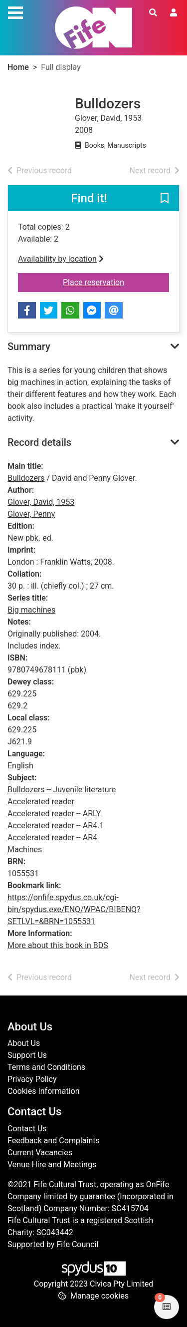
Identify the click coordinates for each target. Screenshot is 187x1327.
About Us (23, 1043)
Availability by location (61, 259)
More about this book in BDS (57, 945)
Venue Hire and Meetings (51, 1164)
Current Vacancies (39, 1152)
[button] (164, 198)
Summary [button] (28, 346)
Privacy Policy (32, 1079)
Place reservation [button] (116, 281)
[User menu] (173, 13)
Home (18, 67)
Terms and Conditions (46, 1067)
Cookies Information (43, 1091)
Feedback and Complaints (53, 1140)
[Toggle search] (153, 13)
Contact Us (27, 1128)
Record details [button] (39, 442)
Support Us (27, 1055)
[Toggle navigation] (15, 11)
